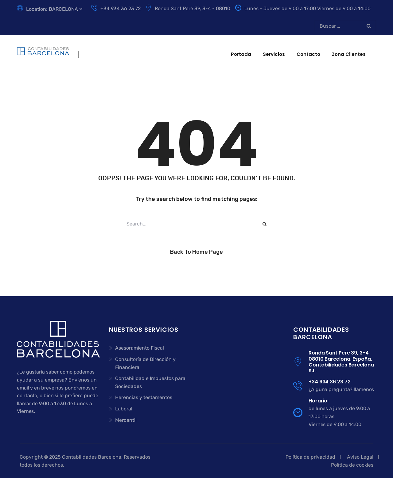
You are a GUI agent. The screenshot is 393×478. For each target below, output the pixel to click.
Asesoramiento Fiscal (139, 348)
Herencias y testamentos (143, 397)
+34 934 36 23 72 (116, 8)
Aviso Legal (360, 457)
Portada (241, 54)
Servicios (274, 54)
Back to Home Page (196, 252)
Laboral (123, 409)
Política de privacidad (310, 457)
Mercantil (126, 420)
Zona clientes (349, 54)
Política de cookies (352, 465)
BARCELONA (63, 9)
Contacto (308, 54)
